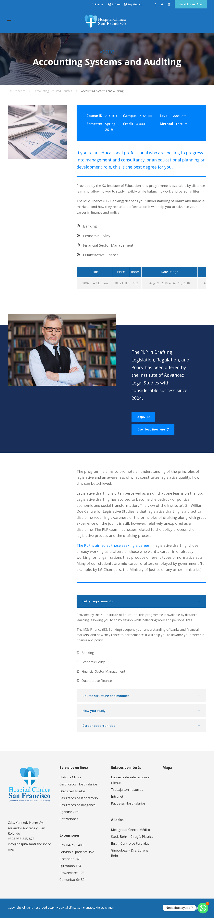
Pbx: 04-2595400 (71, 845)
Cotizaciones (68, 819)
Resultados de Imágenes (77, 805)
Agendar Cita (69, 812)
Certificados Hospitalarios (78, 784)
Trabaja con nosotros (127, 789)
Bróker (116, 4)
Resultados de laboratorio (78, 798)
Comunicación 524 (72, 879)
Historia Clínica (70, 777)
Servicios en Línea (191, 4)
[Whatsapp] (203, 907)
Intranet (117, 796)
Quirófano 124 (70, 866)
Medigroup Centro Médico (130, 830)
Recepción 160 (70, 859)
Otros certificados (72, 791)
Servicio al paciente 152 (76, 852)
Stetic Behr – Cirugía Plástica (132, 836)
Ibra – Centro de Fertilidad (130, 843)
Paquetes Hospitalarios (128, 803)
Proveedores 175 (71, 873)
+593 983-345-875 (21, 839)
